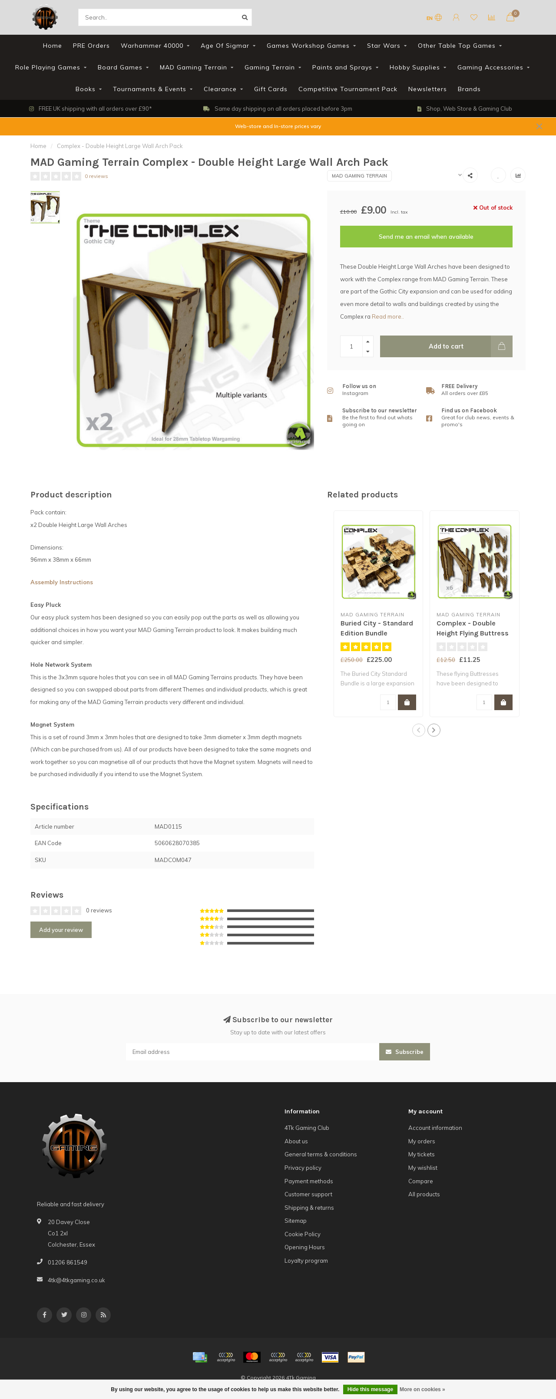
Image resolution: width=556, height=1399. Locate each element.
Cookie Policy (303, 1234)
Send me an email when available (426, 236)
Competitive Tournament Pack (347, 89)
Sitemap (296, 1220)
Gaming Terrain (270, 67)
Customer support (308, 1194)
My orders (421, 1141)
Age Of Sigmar (225, 45)
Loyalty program (306, 1260)
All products (424, 1194)
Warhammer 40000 (152, 45)
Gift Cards (271, 89)
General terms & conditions (321, 1154)
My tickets (421, 1154)
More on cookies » (422, 1389)
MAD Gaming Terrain (193, 67)
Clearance (220, 89)
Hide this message (370, 1389)
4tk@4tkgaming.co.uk (76, 1280)
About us (296, 1141)
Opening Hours (305, 1247)
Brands (469, 89)
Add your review (61, 929)
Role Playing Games (47, 67)
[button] (418, 730)
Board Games (120, 67)
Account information (435, 1127)
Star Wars (383, 45)
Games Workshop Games (308, 45)
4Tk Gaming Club (307, 1127)
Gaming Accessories (490, 67)
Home (52, 45)
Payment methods (309, 1181)
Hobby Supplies (415, 67)
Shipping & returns (309, 1207)
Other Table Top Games (457, 45)
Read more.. (388, 316)
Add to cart (471, 346)
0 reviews (96, 176)
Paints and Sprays (342, 67)
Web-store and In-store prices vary (278, 126)
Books (86, 89)
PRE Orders (91, 45)
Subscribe (405, 1051)
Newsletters (427, 89)
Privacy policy (303, 1167)
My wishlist (422, 1167)
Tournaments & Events (149, 89)
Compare (420, 1181)
